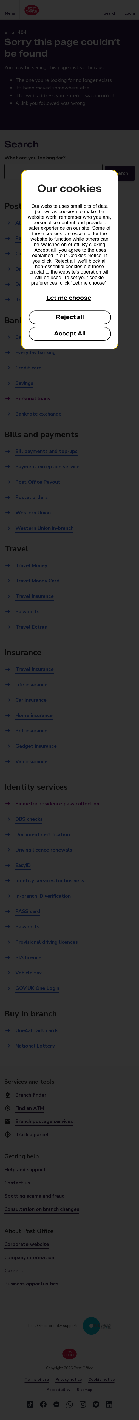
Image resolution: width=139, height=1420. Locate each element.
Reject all (70, 317)
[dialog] (70, 259)
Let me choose (68, 297)
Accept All (70, 333)
